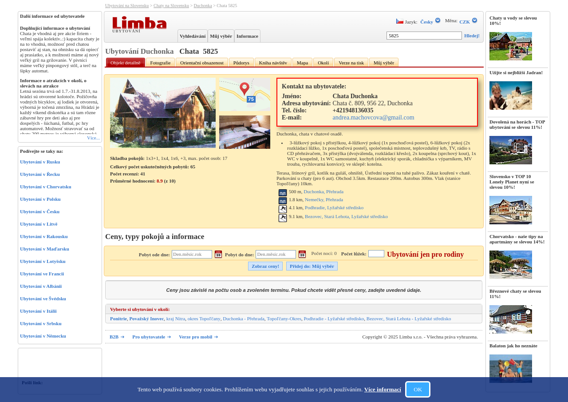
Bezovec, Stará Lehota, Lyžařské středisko (346, 216)
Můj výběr (221, 36)
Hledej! (472, 35)
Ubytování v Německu (43, 335)
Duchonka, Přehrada (323, 191)
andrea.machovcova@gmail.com (373, 117)
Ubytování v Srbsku (41, 323)
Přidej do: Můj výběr (312, 266)
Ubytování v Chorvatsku (45, 186)
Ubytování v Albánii (41, 286)
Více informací (382, 389)
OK (418, 389)
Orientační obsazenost (201, 62)
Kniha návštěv (273, 62)
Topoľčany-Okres (284, 318)
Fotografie (160, 62)
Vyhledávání (192, 36)
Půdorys (241, 62)
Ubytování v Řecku (40, 174)
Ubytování (127, 30)
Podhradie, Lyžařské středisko (334, 207)
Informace (247, 36)
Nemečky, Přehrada (324, 199)
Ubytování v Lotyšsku (43, 261)
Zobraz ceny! (265, 266)
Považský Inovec (146, 318)
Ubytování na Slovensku (127, 5)
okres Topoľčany (204, 318)
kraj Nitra (175, 318)
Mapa (302, 62)
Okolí (323, 62)
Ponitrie (118, 318)
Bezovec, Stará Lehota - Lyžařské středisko (409, 318)
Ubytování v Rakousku (44, 236)
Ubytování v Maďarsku (44, 248)
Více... (93, 137)
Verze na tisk (351, 62)
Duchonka (203, 5)
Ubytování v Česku (39, 211)
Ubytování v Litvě (38, 224)
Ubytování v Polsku (40, 199)
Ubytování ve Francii (42, 273)
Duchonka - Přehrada (243, 318)
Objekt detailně (125, 62)
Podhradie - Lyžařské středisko (334, 318)
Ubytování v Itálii (38, 311)
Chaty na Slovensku (171, 5)
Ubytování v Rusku (40, 161)
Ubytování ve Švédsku (43, 298)
